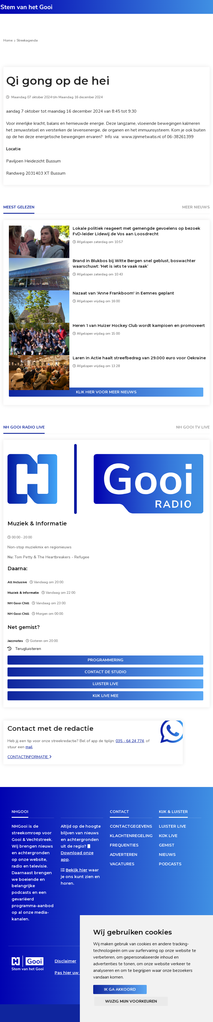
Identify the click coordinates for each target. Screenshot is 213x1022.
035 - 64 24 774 (130, 741)
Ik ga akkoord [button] (120, 989)
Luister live (105, 684)
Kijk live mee (105, 695)
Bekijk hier (76, 870)
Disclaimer (65, 961)
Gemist (166, 845)
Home (7, 40)
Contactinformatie (29, 757)
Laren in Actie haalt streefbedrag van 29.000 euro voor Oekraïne (139, 357)
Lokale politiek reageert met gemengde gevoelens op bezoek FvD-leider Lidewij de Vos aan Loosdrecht (136, 231)
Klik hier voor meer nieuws (106, 392)
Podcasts (170, 863)
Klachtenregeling (131, 835)
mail (29, 747)
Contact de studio (105, 672)
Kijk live (168, 835)
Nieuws (167, 854)
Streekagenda (27, 40)
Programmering (105, 660)
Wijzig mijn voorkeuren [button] (131, 1001)
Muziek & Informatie (37, 523)
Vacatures (122, 863)
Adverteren (123, 854)
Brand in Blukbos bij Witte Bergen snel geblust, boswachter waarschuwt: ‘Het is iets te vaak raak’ (134, 263)
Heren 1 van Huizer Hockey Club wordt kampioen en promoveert (139, 325)
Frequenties (124, 845)
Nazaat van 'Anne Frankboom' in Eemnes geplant (123, 293)
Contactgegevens (131, 826)
